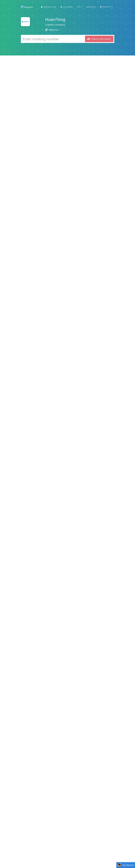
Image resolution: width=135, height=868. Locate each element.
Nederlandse (67, 858)
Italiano (86, 858)
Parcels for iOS (89, 824)
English (21, 858)
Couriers (67, 7)
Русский (112, 858)
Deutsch (57, 858)
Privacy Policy (75, 851)
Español (38, 858)
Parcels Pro (48, 7)
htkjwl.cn (54, 29)
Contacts (91, 7)
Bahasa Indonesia (99, 858)
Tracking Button (96, 851)
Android (65, 768)
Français (29, 858)
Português (47, 858)
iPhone (53, 768)
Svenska (78, 858)
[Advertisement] (67, 74)
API (109, 851)
